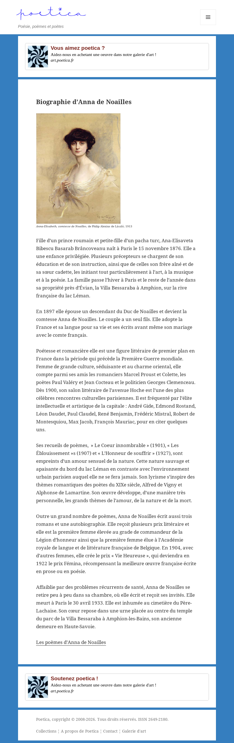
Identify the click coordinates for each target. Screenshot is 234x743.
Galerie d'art (134, 731)
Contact (110, 731)
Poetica (43, 719)
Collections (46, 731)
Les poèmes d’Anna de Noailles (71, 642)
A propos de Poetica (80, 731)
